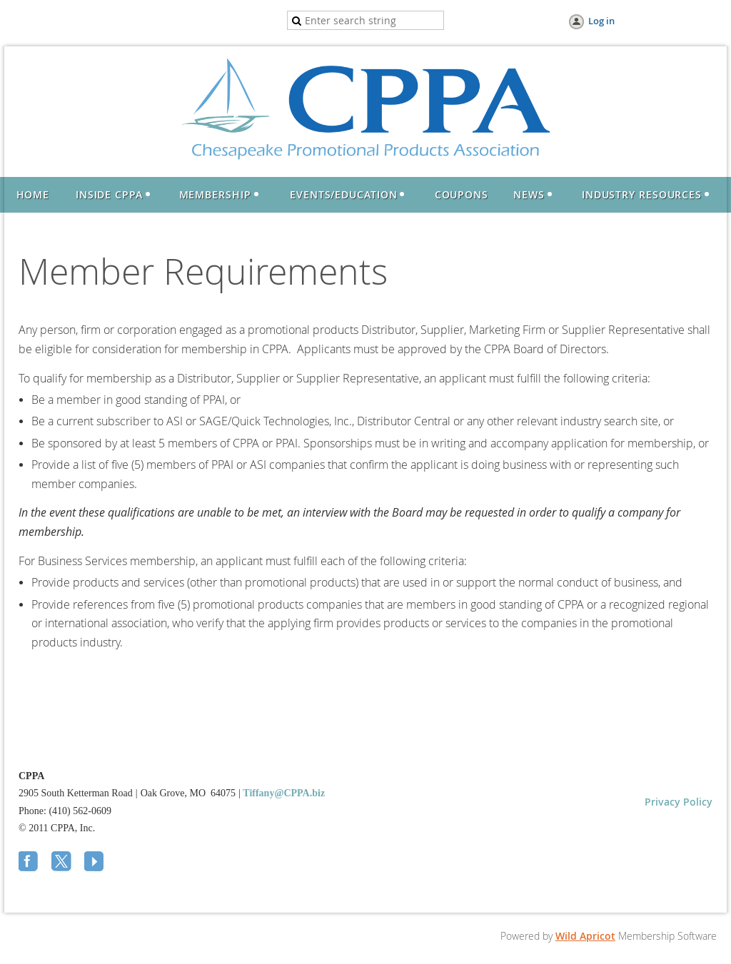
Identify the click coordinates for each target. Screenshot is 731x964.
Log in (601, 20)
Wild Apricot (585, 936)
